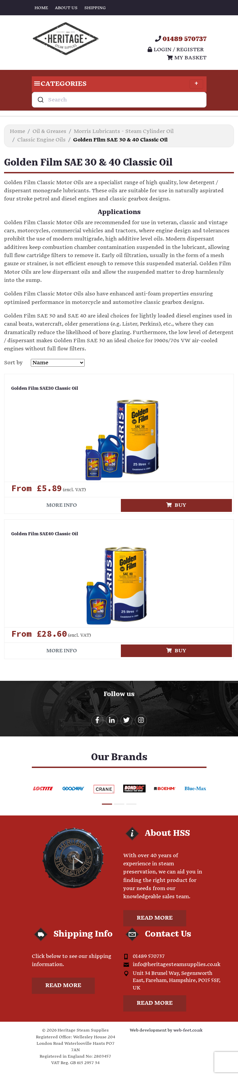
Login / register (175, 49)
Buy (176, 505)
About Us (66, 8)
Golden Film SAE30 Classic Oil (44, 388)
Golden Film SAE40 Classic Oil (44, 534)
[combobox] (119, 100)
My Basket (186, 58)
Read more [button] (155, 918)
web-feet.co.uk (187, 1030)
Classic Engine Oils (41, 140)
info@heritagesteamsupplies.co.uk (176, 964)
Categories (117, 84)
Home (41, 8)
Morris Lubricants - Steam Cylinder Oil (124, 131)
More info (61, 505)
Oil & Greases (49, 131)
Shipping (95, 8)
